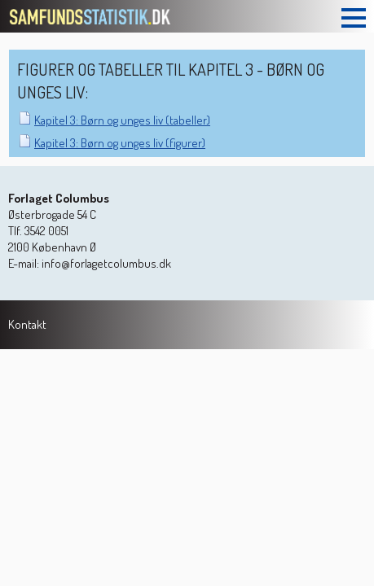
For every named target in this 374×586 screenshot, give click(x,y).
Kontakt (27, 324)
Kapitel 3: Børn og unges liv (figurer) (119, 143)
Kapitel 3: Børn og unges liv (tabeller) (122, 120)
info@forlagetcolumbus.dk (106, 263)
